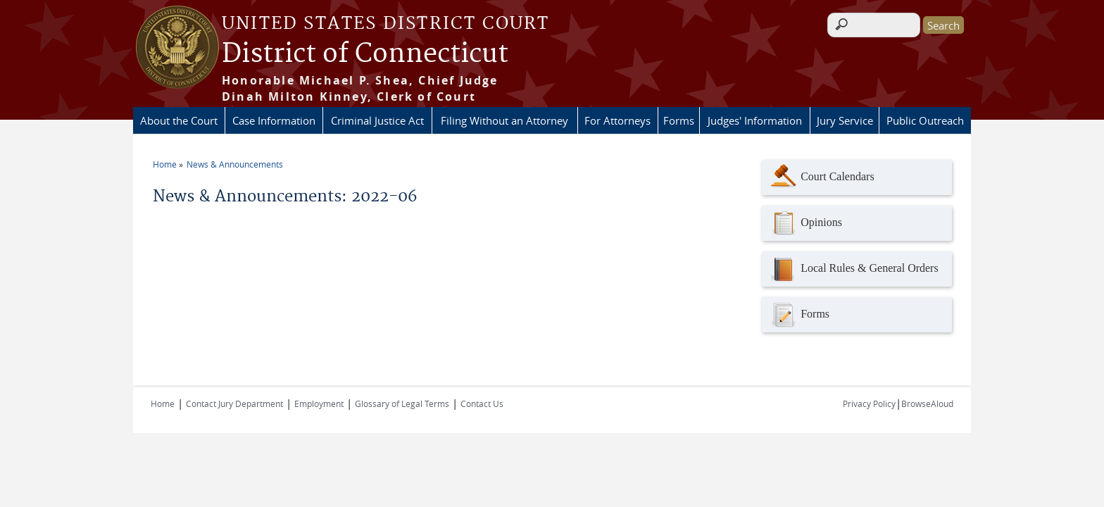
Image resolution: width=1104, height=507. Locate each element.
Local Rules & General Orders (853, 269)
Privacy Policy (869, 403)
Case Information (273, 120)
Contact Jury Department (234, 403)
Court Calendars (821, 177)
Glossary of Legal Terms (402, 403)
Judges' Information (755, 120)
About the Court (179, 120)
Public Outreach (925, 120)
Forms (678, 120)
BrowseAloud (927, 403)
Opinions (805, 223)
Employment (319, 403)
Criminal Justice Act (377, 120)
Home (165, 164)
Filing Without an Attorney (504, 120)
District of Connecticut (365, 54)
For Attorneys (617, 120)
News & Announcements (235, 164)
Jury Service (845, 120)
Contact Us (481, 403)
